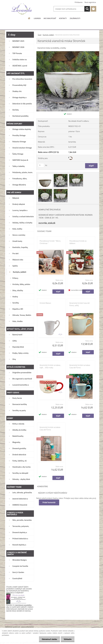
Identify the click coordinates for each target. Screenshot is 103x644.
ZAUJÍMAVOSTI (75, 18)
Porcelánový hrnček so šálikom (78, 242)
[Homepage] (29, 18)
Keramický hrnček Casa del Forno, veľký (79, 304)
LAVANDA (37, 18)
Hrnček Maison (45, 303)
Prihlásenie (79, 2)
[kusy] (41, 165)
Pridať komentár (49, 502)
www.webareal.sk (27, 627)
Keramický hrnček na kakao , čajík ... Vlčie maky (50, 366)
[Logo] (21, 9)
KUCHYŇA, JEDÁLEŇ (47, 223)
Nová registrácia (90, 2)
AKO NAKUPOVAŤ (50, 18)
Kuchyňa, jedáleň (48, 35)
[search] (87, 9)
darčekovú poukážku (23, 605)
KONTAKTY (63, 18)
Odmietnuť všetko (49, 639)
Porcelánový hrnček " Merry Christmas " (50, 242)
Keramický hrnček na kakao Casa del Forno (79, 366)
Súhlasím (67, 639)
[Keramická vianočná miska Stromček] (67, 52)
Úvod (39, 35)
